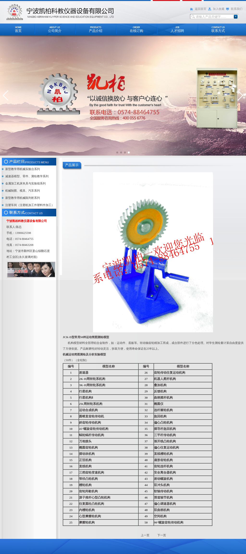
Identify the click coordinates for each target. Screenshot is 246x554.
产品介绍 (95, 31)
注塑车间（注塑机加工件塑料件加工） (29, 205)
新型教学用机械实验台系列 (22, 169)
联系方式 (218, 31)
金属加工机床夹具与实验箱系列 (25, 183)
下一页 (161, 535)
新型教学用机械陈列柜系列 (22, 198)
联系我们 (236, 9)
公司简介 (55, 31)
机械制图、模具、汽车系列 (22, 190)
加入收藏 (218, 9)
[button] (5, 95)
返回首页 (200, 9)
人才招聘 (177, 31)
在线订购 (136, 31)
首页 (18, 31)
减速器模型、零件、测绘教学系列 (27, 176)
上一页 (145, 535)
